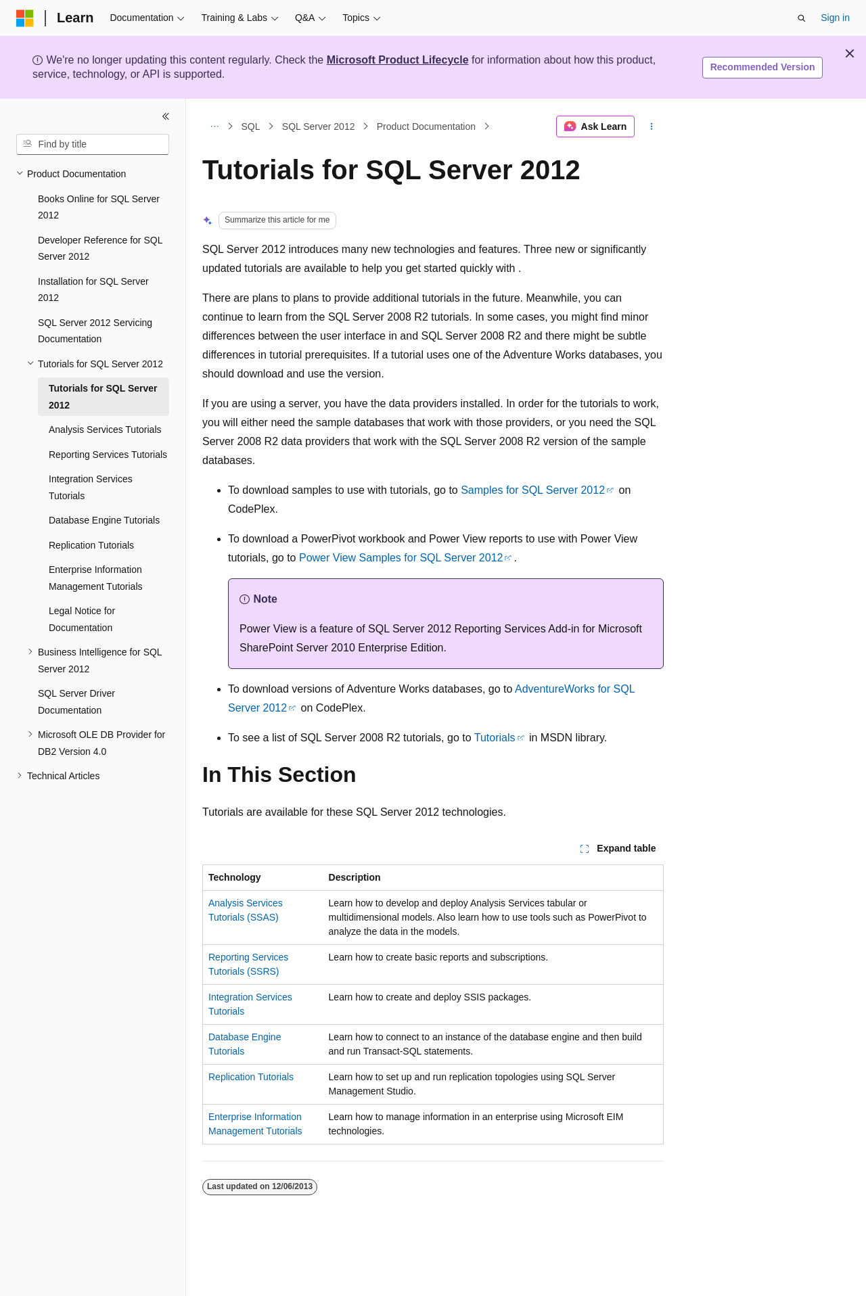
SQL (251, 126)
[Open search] (801, 18)
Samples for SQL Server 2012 (533, 490)
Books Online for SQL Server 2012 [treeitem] (99, 207)
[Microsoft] (25, 18)
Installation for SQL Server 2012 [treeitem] (93, 290)
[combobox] (92, 145)
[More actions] (652, 126)
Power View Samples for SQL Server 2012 (401, 557)
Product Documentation (426, 126)
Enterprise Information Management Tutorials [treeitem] (96, 578)
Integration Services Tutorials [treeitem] (91, 487)
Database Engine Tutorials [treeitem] (104, 520)
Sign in (835, 17)
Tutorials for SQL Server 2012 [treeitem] (103, 397)
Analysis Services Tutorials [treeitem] (105, 429)
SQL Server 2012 (318, 126)
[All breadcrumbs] (214, 126)
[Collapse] (166, 116)
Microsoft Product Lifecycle (398, 60)
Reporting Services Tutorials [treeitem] (108, 454)
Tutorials (495, 737)
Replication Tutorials (251, 1076)
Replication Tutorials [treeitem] (91, 545)
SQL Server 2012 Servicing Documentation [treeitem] (95, 331)
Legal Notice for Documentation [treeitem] (82, 619)
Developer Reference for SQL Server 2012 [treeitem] (100, 248)
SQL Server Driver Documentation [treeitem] (76, 702)
